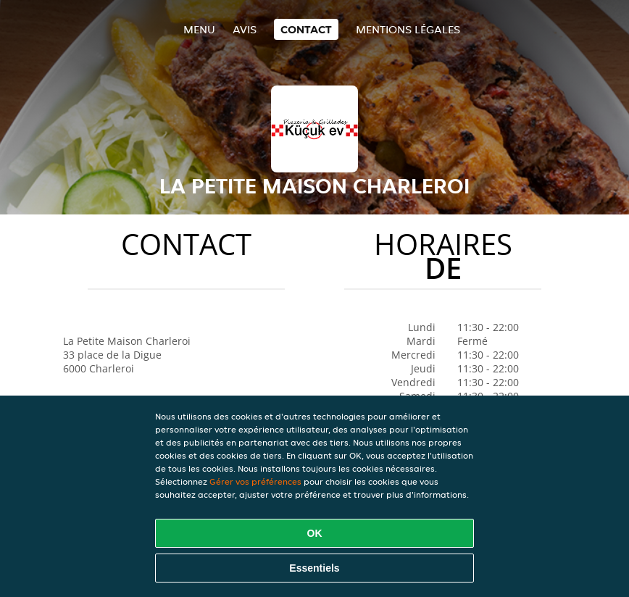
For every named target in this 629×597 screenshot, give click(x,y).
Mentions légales (408, 29)
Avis (245, 29)
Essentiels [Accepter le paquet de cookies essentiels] (314, 568)
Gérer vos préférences (255, 481)
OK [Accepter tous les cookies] (314, 533)
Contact (306, 29)
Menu (199, 29)
